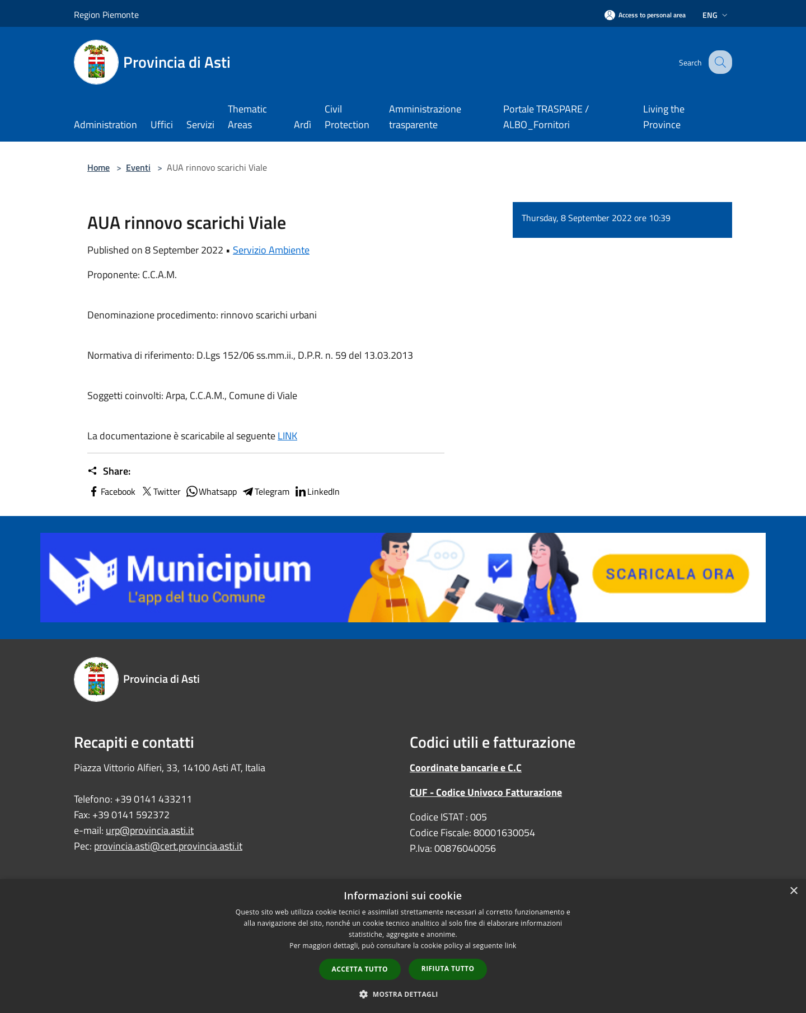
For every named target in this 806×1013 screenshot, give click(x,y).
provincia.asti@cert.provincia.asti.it (168, 845)
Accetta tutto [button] (360, 969)
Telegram (265, 491)
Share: (108, 471)
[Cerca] (718, 62)
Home (98, 167)
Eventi (138, 167)
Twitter (160, 491)
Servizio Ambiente (271, 249)
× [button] (793, 891)
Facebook (111, 491)
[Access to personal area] (645, 15)
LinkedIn (317, 491)
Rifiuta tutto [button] (448, 968)
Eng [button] (716, 15)
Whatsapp (211, 491)
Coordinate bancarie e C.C (466, 767)
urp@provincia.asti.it (150, 830)
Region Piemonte (106, 14)
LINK (287, 435)
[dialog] (403, 946)
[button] (403, 994)
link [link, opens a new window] (511, 945)
